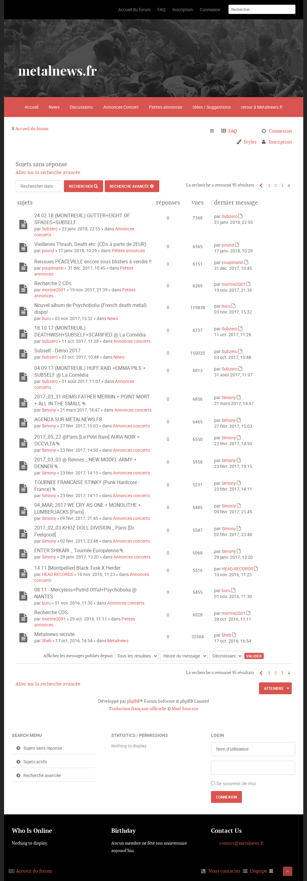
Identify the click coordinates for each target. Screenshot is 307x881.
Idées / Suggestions (212, 107)
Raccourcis (214, 131)
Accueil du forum (31, 128)
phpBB (133, 701)
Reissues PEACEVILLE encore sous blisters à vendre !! (92, 261)
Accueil (31, 107)
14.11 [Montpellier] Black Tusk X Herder (77, 567)
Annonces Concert (121, 107)
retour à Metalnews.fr (262, 107)
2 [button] (276, 185)
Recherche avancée (129, 186)
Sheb (46, 640)
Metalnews (117, 640)
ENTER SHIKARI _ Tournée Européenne (76, 550)
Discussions (81, 107)
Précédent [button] (259, 185)
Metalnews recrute (54, 634)
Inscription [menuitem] (280, 142)
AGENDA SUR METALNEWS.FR (68, 419)
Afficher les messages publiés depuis (100, 655)
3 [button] (282, 185)
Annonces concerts (132, 341)
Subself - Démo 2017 (57, 350)
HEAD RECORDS (57, 574)
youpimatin (53, 268)
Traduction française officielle (137, 708)
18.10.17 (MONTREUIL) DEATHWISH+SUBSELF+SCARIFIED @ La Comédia (90, 331)
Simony (49, 410)
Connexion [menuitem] (280, 131)
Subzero (50, 229)
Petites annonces (165, 107)
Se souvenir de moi (236, 783)
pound (48, 250)
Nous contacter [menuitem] (225, 871)
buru (46, 318)
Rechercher (81, 186)
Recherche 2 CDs (52, 283)
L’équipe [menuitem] (258, 871)
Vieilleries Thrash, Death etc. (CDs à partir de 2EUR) (90, 244)
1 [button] (269, 185)
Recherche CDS (51, 612)
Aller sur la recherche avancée (48, 172)
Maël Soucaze (185, 708)
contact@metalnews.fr (241, 843)
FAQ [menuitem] (232, 131)
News (54, 107)
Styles (250, 142)
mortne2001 (54, 290)
